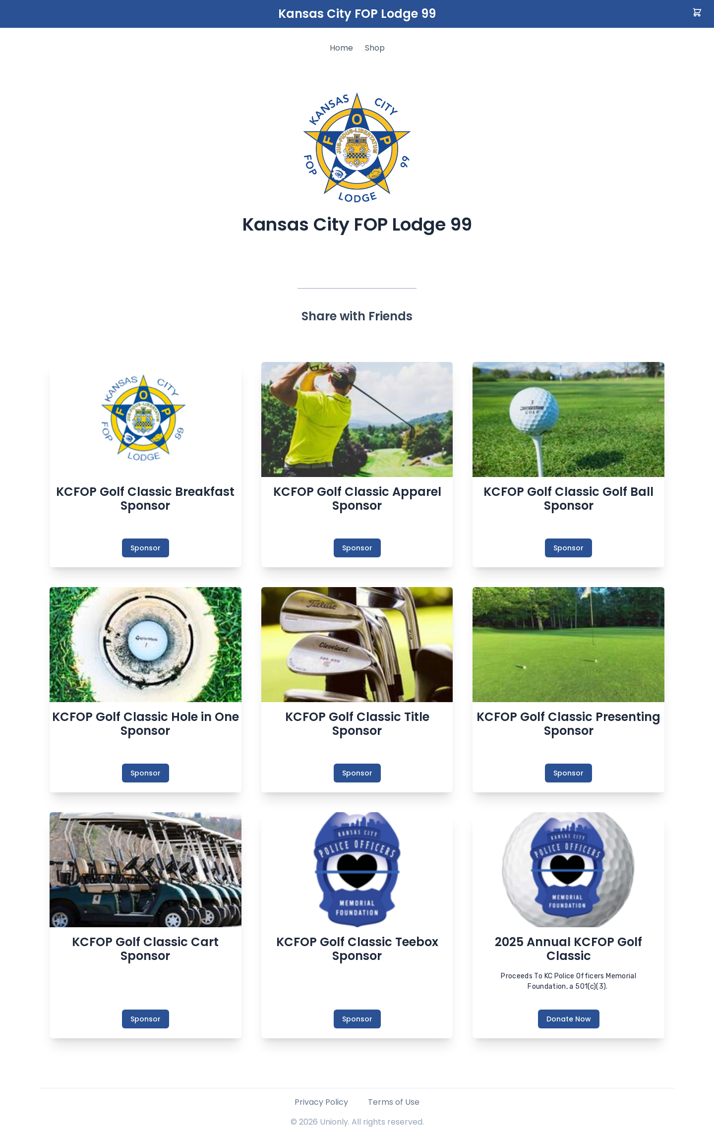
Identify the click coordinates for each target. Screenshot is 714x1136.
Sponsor (145, 548)
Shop (375, 48)
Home (341, 48)
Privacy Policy (321, 1102)
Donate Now (568, 1019)
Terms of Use (393, 1102)
